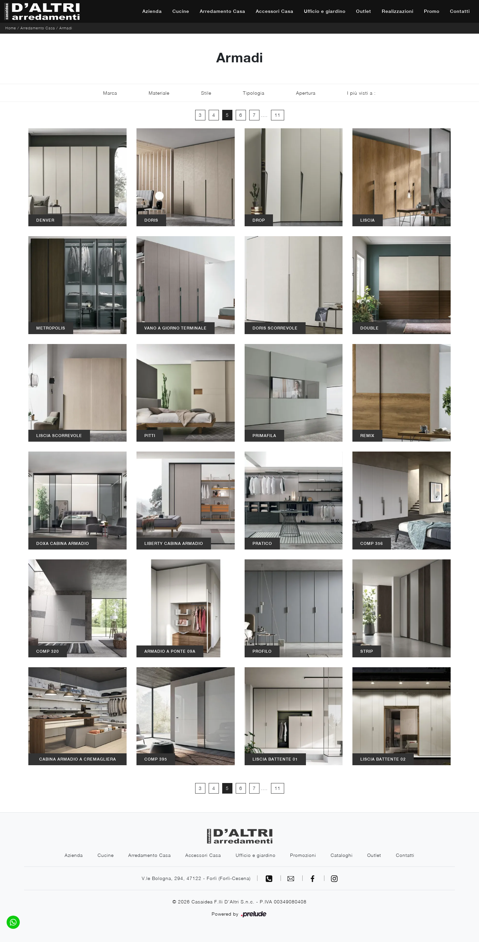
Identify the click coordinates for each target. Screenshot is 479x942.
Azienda (152, 11)
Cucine (180, 11)
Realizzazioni (397, 11)
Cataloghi (342, 855)
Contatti (460, 11)
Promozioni (303, 855)
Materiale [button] (159, 93)
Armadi (65, 28)
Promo (431, 11)
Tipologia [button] (253, 93)
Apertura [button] (305, 93)
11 (278, 115)
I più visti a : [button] (361, 93)
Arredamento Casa (222, 11)
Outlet (363, 11)
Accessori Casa (274, 11)
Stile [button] (206, 93)
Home (10, 28)
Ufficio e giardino (324, 11)
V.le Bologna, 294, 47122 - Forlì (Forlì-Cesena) (196, 878)
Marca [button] (110, 93)
